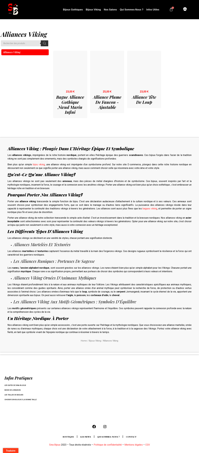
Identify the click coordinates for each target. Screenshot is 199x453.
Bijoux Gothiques (73, 9)
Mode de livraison (13, 390)
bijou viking (39, 164)
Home (84, 340)
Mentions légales (133, 446)
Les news (84, 437)
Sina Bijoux (55, 446)
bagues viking (150, 208)
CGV (147, 446)
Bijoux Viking (93, 9)
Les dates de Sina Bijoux (16, 385)
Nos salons (110, 9)
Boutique (66, 437)
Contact (133, 437)
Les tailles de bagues (14, 395)
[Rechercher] (44, 43)
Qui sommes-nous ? (131, 9)
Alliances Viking (11, 52)
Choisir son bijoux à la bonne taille (21, 400)
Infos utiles (152, 9)
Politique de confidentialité (108, 446)
